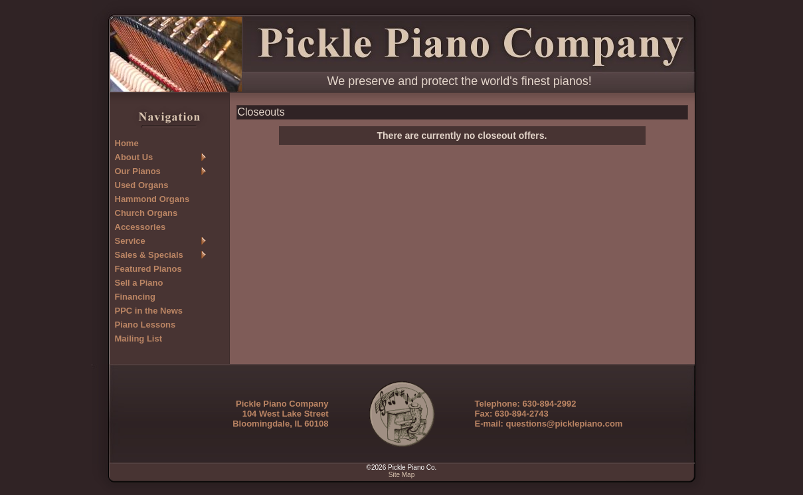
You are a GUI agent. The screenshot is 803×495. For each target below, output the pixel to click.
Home (127, 143)
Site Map (401, 474)
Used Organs (142, 185)
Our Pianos (138, 171)
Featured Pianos (148, 269)
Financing (135, 297)
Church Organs (146, 213)
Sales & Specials (149, 255)
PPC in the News (149, 311)
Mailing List (139, 339)
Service (130, 241)
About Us (134, 157)
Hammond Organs (152, 199)
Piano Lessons (145, 325)
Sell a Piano (139, 283)
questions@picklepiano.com (563, 424)
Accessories (140, 227)
